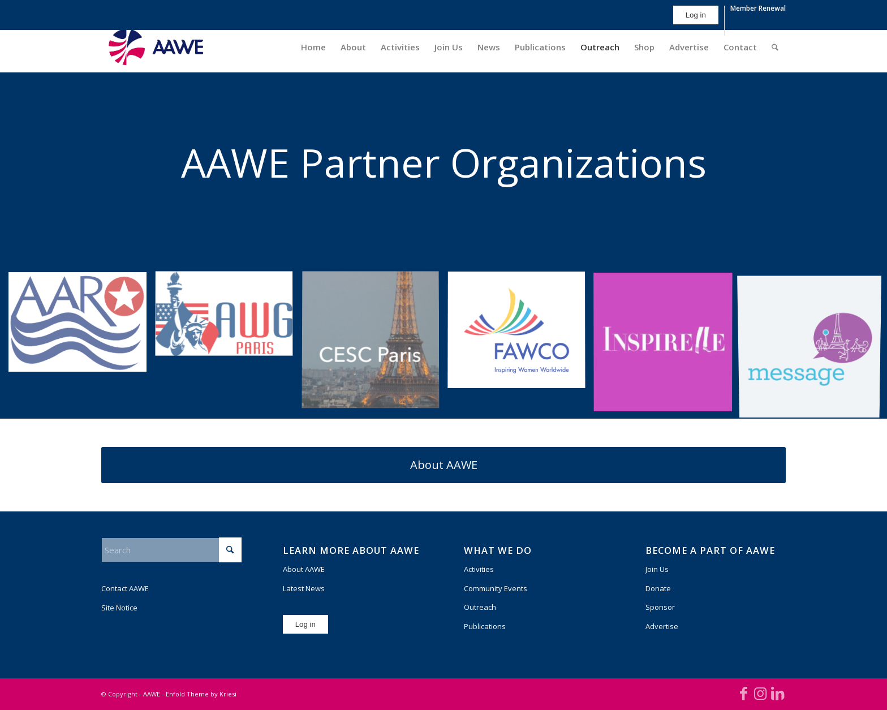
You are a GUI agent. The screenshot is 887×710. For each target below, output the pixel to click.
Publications (485, 626)
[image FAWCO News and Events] (520, 335)
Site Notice (119, 608)
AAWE (151, 694)
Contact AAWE (125, 588)
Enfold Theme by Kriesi (201, 694)
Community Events (495, 588)
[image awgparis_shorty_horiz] (228, 318)
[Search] (775, 46)
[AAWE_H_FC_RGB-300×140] (155, 46)
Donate (658, 588)
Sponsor (660, 607)
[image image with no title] (667, 345)
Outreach (480, 607)
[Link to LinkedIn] (777, 693)
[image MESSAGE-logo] (813, 345)
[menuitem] (696, 21)
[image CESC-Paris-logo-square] (375, 345)
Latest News (304, 588)
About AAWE (304, 569)
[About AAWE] (443, 465)
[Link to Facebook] (743, 693)
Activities (479, 569)
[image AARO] (81, 326)
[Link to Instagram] (760, 693)
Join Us (657, 569)
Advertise (661, 626)
